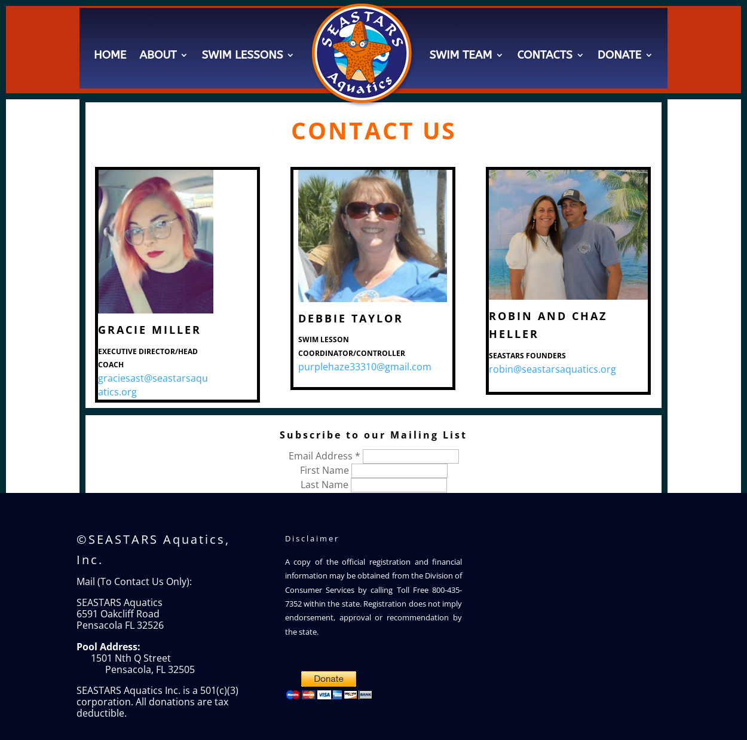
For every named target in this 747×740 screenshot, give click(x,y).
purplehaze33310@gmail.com (364, 366)
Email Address (326, 455)
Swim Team (460, 55)
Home (110, 55)
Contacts (544, 55)
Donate (619, 55)
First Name (325, 470)
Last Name (326, 484)
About (157, 55)
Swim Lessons (242, 55)
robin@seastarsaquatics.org (552, 369)
